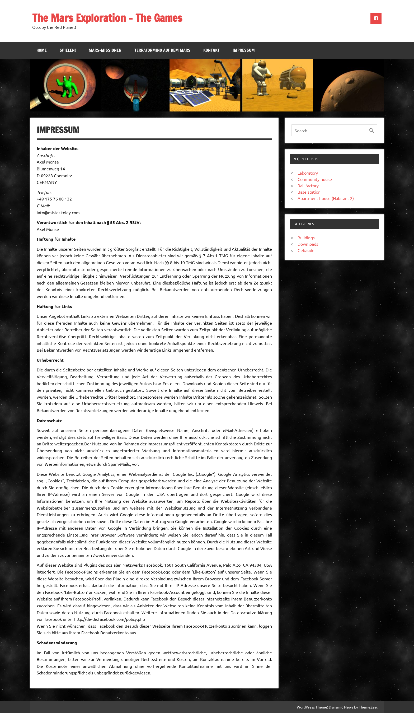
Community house (315, 179)
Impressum (244, 50)
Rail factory (308, 185)
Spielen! (68, 50)
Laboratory (308, 172)
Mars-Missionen (105, 50)
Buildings (306, 237)
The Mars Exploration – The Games (107, 17)
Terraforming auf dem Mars (162, 50)
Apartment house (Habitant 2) (326, 198)
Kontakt (211, 50)
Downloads (308, 243)
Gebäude (306, 250)
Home (41, 50)
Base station (309, 191)
